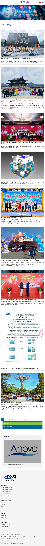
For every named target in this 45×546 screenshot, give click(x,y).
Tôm (2, 506)
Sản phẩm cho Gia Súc (6, 487)
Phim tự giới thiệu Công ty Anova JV (13, 464)
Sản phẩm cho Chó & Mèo (7, 491)
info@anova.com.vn (34, 541)
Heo (2, 502)
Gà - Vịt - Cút (4, 504)
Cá (2, 508)
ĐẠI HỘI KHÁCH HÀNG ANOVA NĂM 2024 (12, 217)
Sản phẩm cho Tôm (5, 493)
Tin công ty (7, 423)
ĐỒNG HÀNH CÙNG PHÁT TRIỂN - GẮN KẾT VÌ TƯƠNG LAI (17, 59)
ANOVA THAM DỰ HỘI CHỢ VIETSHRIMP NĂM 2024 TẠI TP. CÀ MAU (20, 260)
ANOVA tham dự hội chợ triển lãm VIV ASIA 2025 (16, 180)
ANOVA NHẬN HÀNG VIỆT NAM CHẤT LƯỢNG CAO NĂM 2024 (18, 299)
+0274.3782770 (11, 541)
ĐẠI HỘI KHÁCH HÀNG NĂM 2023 (10, 402)
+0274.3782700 (22, 541)
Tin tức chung (8, 426)
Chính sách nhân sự (5, 524)
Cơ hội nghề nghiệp (5, 526)
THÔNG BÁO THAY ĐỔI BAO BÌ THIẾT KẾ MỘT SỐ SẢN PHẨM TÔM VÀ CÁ (21, 368)
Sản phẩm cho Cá (5, 495)
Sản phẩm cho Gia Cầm (6, 489)
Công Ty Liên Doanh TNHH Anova (14, 543)
